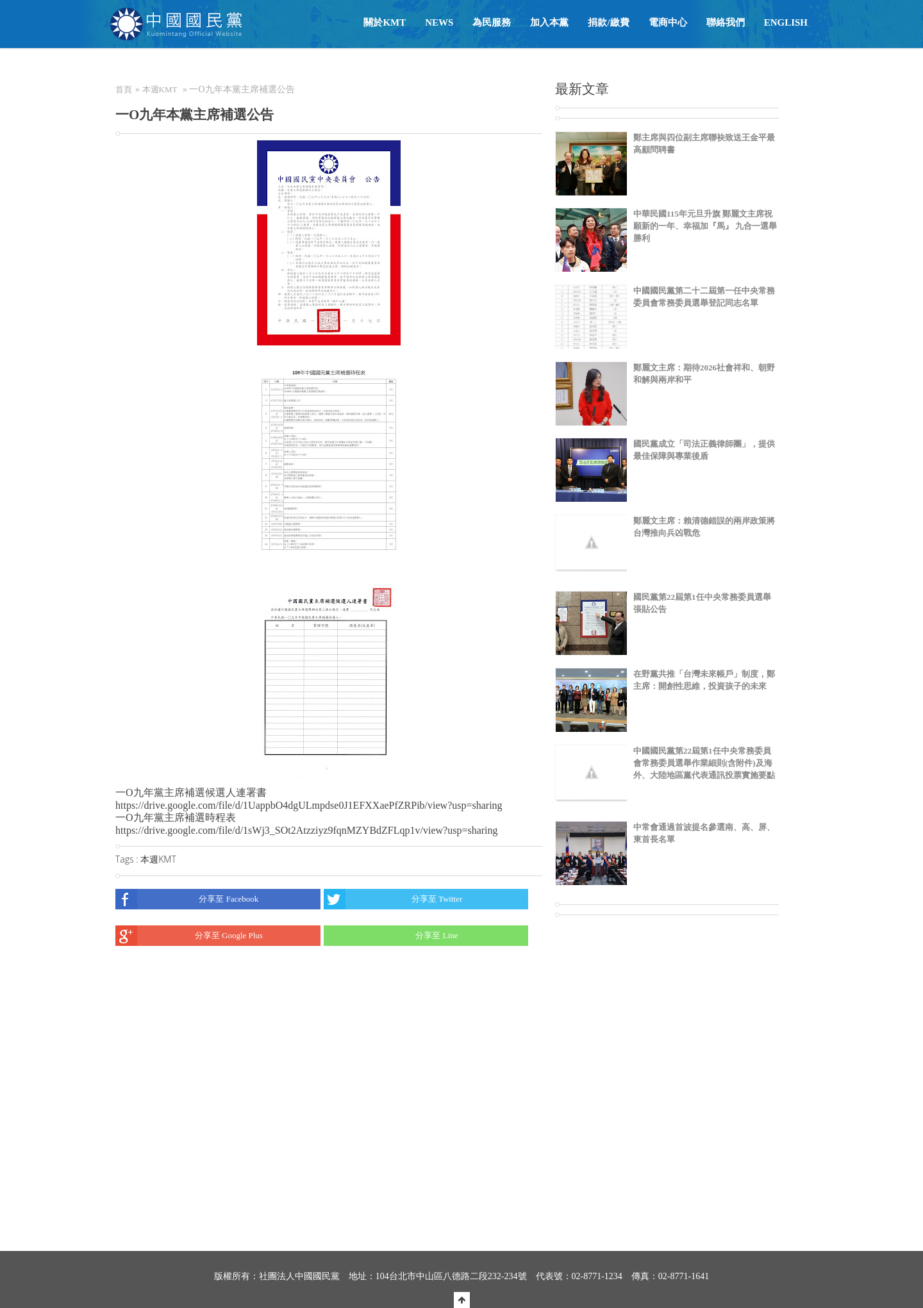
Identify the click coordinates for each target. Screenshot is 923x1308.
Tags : (127, 859)
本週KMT (160, 89)
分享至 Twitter (393, 899)
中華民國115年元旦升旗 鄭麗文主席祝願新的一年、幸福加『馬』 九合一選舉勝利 (705, 226)
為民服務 (491, 22)
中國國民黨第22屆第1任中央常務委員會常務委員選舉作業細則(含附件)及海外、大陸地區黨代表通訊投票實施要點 (704, 763)
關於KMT (384, 22)
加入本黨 (549, 22)
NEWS (439, 22)
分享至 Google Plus (189, 935)
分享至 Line (391, 935)
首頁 (123, 89)
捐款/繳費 (608, 22)
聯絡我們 (725, 22)
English (786, 22)
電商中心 (668, 22)
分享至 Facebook (186, 899)
